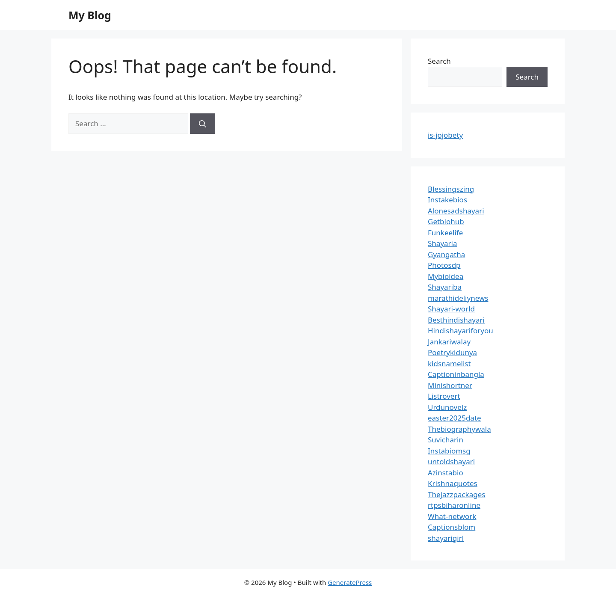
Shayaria (442, 243)
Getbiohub (446, 221)
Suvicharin (445, 440)
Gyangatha (446, 254)
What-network (452, 516)
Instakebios (447, 200)
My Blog (89, 15)
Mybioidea (445, 276)
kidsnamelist (449, 363)
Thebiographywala (459, 429)
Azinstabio (445, 472)
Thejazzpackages (456, 494)
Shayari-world (451, 309)
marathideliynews (458, 298)
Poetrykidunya (452, 352)
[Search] (202, 123)
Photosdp (444, 265)
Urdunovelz (447, 407)
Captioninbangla (456, 374)
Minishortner (450, 385)
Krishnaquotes (452, 483)
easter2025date (454, 418)
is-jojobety (445, 135)
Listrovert (444, 396)
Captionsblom (451, 527)
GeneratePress (350, 582)
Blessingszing (451, 189)
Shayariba (445, 287)
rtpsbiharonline (454, 505)
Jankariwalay (449, 342)
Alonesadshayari (456, 211)
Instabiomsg (449, 451)
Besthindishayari (456, 320)
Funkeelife (445, 232)
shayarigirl (446, 538)
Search (439, 61)
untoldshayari (451, 461)
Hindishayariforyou (460, 330)
